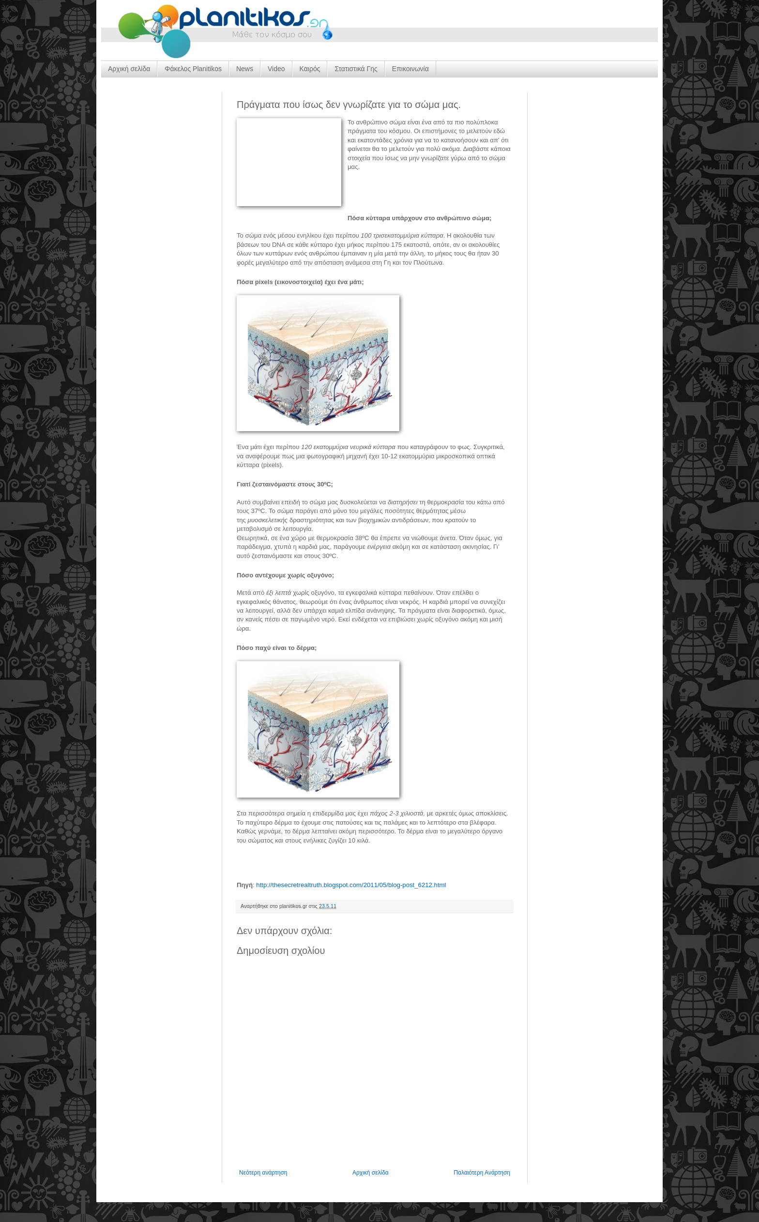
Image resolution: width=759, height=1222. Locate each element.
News (244, 69)
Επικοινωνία (410, 69)
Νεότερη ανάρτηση (263, 1172)
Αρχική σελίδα (129, 69)
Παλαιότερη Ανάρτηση (482, 1172)
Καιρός (310, 69)
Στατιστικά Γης (355, 69)
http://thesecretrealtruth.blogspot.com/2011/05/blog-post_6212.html (351, 885)
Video (276, 69)
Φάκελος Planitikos (193, 69)
